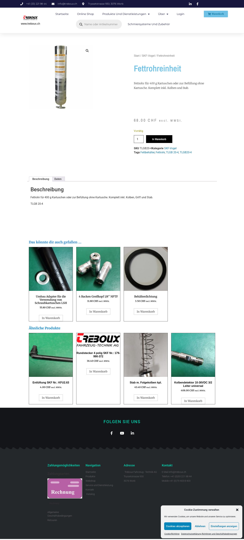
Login (180, 14)
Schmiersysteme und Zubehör (149, 24)
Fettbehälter (147, 152)
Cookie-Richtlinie (171, 534)
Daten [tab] (58, 179)
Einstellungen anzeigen (224, 526)
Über (163, 14)
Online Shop (85, 14)
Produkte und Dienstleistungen (126, 14)
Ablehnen (200, 526)
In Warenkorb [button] (51, 318)
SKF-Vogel (148, 55)
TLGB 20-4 (172, 152)
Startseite (62, 14)
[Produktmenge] (139, 139)
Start (137, 55)
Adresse (129, 466)
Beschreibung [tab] (40, 179)
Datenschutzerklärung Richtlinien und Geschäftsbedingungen (209, 534)
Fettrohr (160, 152)
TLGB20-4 (186, 152)
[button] (237, 510)
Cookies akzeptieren (177, 526)
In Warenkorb (159, 139)
